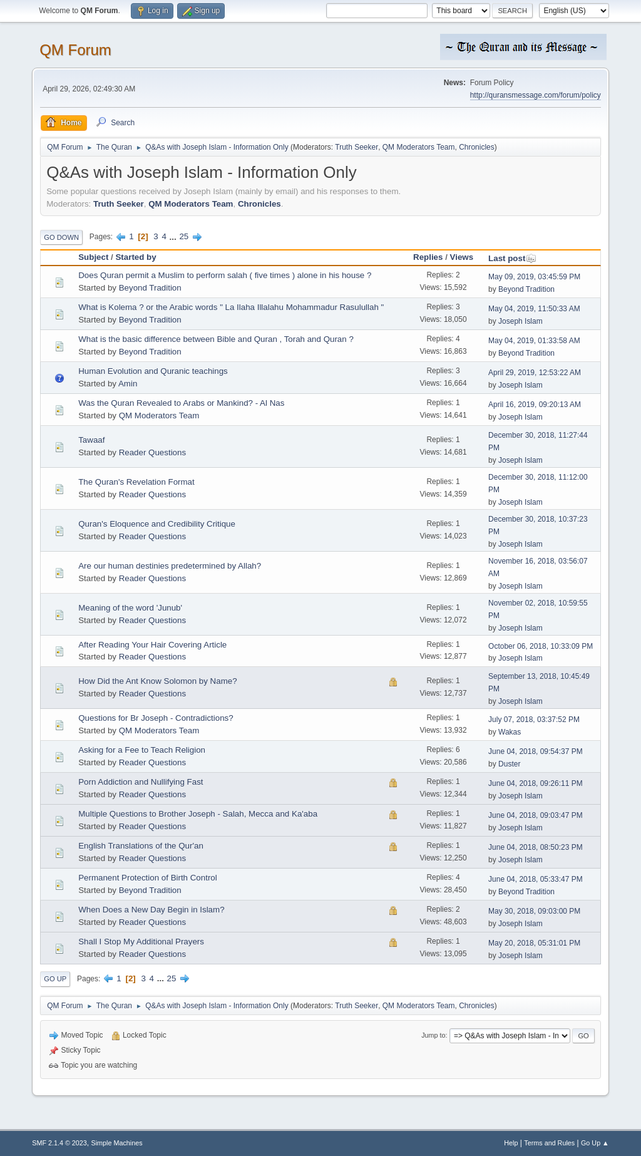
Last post (512, 258)
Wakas (509, 732)
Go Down (61, 237)
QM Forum (75, 49)
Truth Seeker (356, 147)
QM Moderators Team (418, 147)
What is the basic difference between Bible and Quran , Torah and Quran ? (216, 339)
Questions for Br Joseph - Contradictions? (155, 718)
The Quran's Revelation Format (136, 482)
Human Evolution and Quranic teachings (153, 371)
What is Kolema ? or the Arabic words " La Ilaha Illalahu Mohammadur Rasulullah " (231, 307)
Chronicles (477, 147)
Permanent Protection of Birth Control (147, 877)
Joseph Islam (520, 321)
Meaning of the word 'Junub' (130, 607)
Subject (93, 257)
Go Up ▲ (595, 1143)
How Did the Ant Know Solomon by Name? (157, 681)
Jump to (433, 1035)
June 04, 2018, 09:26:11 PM (535, 783)
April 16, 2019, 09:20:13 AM (534, 404)
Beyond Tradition (150, 287)
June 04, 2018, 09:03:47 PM (535, 815)
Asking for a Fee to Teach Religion (141, 750)
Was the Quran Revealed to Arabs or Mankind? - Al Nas (181, 403)
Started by (135, 257)
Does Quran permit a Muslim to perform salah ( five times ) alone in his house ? (224, 275)
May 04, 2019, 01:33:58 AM (534, 340)
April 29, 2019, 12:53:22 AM (534, 372)
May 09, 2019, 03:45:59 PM (534, 276)
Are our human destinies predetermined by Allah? (169, 565)
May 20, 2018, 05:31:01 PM (534, 943)
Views (462, 257)
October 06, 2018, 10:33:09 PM (540, 646)
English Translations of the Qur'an (140, 845)
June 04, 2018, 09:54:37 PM (535, 751)
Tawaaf (91, 440)
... (174, 236)
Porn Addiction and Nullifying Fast (140, 782)
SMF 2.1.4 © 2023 (59, 1143)
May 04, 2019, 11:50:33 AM (534, 308)
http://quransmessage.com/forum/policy (535, 95)
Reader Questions (152, 452)
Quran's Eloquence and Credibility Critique (156, 524)
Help (511, 1143)
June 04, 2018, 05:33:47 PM (535, 879)
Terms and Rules (549, 1143)
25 (183, 236)
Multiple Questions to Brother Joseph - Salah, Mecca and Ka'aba (197, 813)
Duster (509, 764)
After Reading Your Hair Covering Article (152, 644)
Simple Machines (117, 1143)
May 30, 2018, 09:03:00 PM (534, 911)
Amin (127, 383)
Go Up (55, 979)
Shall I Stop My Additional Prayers (141, 941)
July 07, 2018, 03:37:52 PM (534, 719)
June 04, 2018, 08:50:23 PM (535, 847)
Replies (428, 257)
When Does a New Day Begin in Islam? (151, 909)
